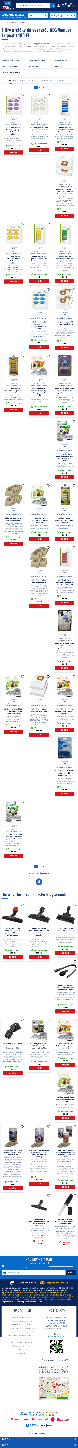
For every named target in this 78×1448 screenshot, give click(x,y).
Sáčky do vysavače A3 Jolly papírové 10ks (13, 519)
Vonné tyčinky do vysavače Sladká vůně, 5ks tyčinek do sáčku (64, 582)
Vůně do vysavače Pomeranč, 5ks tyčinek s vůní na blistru (13, 391)
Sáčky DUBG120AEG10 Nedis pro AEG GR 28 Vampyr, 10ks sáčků (64, 192)
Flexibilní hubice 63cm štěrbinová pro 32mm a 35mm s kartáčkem (65, 987)
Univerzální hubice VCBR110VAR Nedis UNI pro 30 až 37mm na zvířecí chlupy (12, 932)
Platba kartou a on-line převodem (21, 1325)
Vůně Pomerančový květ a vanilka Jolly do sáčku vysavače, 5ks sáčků (13, 711)
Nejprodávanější (27, 80)
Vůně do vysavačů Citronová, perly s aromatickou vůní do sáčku (13, 260)
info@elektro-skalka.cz (57, 1283)
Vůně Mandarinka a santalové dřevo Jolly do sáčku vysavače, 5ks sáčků (39, 392)
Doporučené (11, 80)
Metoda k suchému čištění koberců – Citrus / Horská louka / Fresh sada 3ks (65, 1153)
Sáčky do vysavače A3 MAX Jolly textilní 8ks (39, 710)
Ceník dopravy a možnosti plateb (21, 1342)
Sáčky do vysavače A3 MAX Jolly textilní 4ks (64, 323)
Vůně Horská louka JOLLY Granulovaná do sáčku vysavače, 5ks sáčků (64, 457)
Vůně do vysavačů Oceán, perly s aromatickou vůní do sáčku (39, 325)
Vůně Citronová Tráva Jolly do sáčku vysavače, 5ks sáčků (64, 711)
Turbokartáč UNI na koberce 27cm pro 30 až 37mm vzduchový (65, 931)
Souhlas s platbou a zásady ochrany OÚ (21, 1339)
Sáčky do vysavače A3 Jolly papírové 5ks (39, 581)
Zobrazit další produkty (39, 873)
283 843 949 (26, 1282)
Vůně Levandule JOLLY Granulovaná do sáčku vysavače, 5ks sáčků (13, 837)
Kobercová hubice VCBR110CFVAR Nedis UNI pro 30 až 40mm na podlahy (39, 932)
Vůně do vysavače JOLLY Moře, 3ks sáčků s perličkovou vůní (64, 773)
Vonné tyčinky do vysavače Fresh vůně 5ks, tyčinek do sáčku (64, 130)
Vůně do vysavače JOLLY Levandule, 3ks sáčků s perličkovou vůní (64, 391)
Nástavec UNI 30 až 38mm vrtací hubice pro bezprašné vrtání (13, 1046)
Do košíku (13, 152)
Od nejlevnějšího (45, 80)
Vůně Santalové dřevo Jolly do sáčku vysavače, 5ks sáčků (39, 520)
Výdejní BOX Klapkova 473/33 (21, 1317)
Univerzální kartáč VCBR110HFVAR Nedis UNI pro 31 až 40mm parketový (39, 1223)
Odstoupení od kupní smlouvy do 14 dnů (21, 1332)
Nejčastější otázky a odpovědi (21, 1321)
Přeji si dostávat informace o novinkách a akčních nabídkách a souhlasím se (39, 1266)
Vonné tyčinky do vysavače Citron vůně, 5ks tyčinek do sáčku (39, 259)
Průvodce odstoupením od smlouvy (21, 1328)
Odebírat (71, 1272)
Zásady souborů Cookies (21, 1346)
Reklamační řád (21, 1349)
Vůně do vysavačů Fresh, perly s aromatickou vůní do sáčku (38, 130)
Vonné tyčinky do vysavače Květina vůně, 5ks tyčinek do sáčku (64, 259)
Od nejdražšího (62, 80)
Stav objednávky (21, 1353)
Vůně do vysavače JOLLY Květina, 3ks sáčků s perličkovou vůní (64, 646)
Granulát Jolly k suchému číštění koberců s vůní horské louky (12, 1152)
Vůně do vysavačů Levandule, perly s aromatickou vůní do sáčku (13, 131)
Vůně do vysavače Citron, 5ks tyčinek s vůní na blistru (64, 520)
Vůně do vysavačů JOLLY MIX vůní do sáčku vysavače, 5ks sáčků (39, 1046)
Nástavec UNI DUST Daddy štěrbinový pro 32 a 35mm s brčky (65, 1222)
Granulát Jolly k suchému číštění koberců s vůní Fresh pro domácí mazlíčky (39, 1153)
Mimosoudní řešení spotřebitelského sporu (21, 1335)
